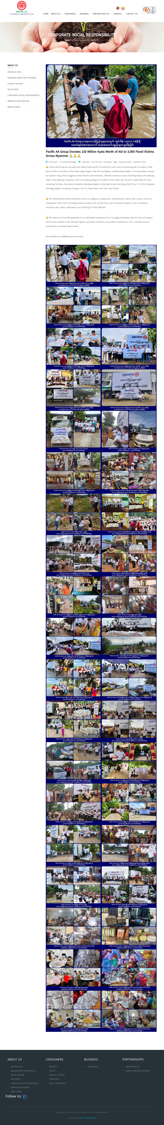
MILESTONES (13, 89)
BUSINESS (85, 14)
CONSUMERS (70, 14)
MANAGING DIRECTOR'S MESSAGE (22, 78)
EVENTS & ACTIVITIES (57, 1075)
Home (67, 40)
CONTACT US (131, 14)
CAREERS (118, 14)
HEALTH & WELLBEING (57, 1083)
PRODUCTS (53, 1066)
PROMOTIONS (54, 1079)
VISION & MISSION (15, 83)
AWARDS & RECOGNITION (18, 101)
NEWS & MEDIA (14, 107)
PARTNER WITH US (102, 14)
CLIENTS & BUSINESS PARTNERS (138, 1071)
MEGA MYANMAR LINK (87, 1118)
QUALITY (52, 1071)
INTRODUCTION (14, 72)
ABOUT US (56, 14)
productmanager (69, 162)
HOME (45, 14)
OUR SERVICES (92, 1066)
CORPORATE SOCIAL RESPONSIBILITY (24, 95)
